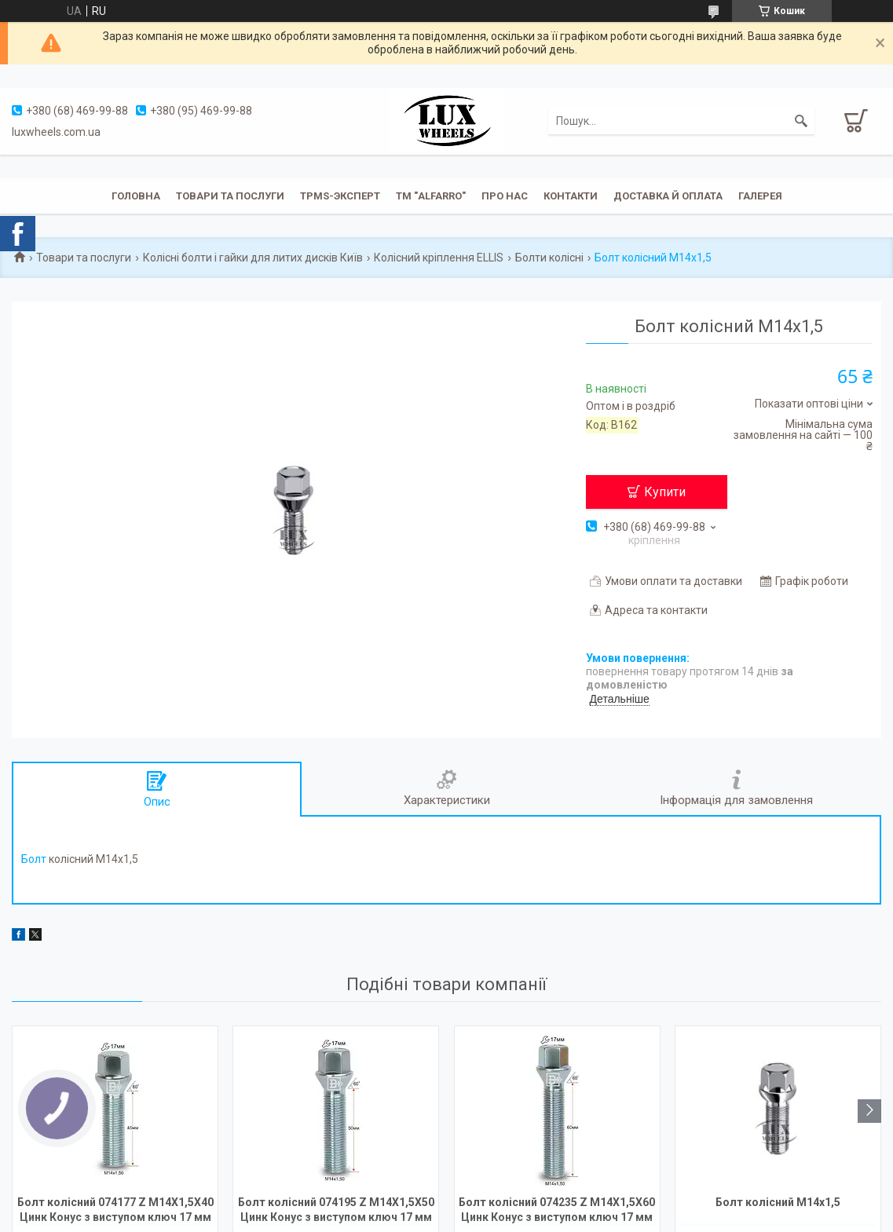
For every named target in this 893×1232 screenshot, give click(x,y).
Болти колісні (549, 257)
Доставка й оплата (668, 196)
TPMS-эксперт (340, 196)
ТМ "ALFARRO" (431, 196)
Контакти (570, 196)
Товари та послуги (230, 196)
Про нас (504, 196)
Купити (665, 491)
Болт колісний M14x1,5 (777, 1202)
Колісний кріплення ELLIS (438, 257)
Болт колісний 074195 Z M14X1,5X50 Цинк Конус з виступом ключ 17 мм (336, 1209)
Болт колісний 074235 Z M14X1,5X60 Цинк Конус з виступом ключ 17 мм (557, 1209)
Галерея (760, 196)
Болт (33, 859)
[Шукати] (801, 120)
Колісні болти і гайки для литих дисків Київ (253, 257)
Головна (136, 196)
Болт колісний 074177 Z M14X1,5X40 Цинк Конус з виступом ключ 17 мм (115, 1209)
